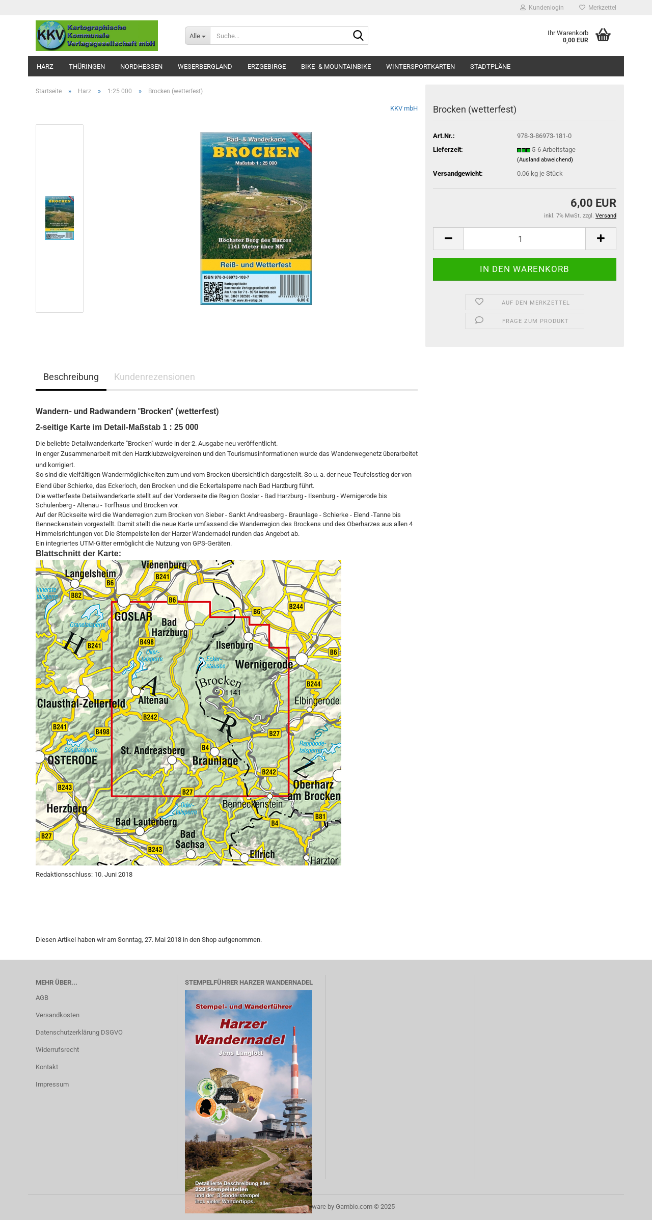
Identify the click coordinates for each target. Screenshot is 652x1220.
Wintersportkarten (420, 66)
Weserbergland (205, 66)
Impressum (52, 1084)
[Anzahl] (525, 238)
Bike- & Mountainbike (336, 66)
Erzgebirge (267, 66)
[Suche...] (197, 35)
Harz (45, 66)
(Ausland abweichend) (545, 159)
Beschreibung (71, 376)
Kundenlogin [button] (542, 7)
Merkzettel (597, 7)
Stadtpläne (490, 66)
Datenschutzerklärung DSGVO (79, 1032)
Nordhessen (141, 66)
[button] (448, 238)
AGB (42, 997)
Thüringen (87, 66)
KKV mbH (404, 108)
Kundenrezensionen (154, 376)
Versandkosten (57, 1015)
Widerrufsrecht (57, 1049)
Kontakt (47, 1067)
